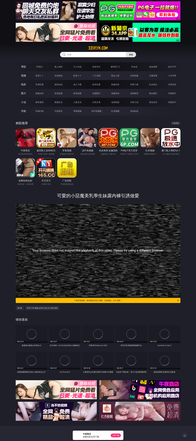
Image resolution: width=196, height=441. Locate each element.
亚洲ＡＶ (39, 75)
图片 (23, 93)
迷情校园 (115, 102)
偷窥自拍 (39, 93)
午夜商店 (58, 111)
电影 (23, 84)
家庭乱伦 (58, 102)
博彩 (23, 66)
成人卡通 (77, 84)
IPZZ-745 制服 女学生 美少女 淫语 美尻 (42, 308)
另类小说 (134, 102)
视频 (23, 75)
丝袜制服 (134, 75)
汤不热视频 (96, 111)
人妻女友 (77, 102)
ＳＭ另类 (172, 75)
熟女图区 (153, 93)
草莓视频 (77, 111)
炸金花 (134, 66)
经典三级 (134, 84)
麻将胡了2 (115, 66)
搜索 (131, 54)
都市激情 (39, 102)
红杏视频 (115, 111)
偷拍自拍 (58, 84)
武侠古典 (96, 102)
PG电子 (39, 66)
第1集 (19, 308)
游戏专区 (96, 66)
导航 (23, 111)
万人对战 (77, 66)
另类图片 (172, 93)
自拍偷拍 (58, 75)
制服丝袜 (115, 84)
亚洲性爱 (39, 84)
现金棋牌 (153, 66)
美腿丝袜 (115, 93)
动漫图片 (96, 93)
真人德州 (58, 66)
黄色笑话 (153, 102)
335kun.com (98, 48)
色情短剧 (134, 111)
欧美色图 (77, 93)
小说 (23, 102)
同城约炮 (39, 111)
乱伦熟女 (153, 84)
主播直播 (153, 75)
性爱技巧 (172, 102)
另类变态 (172, 84)
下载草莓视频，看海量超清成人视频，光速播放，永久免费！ (126, 300)
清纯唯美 (134, 93)
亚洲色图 (58, 93)
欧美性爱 (96, 84)
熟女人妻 (115, 75)
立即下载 (115, 435)
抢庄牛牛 (172, 66)
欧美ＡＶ (77, 75)
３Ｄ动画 (96, 75)
